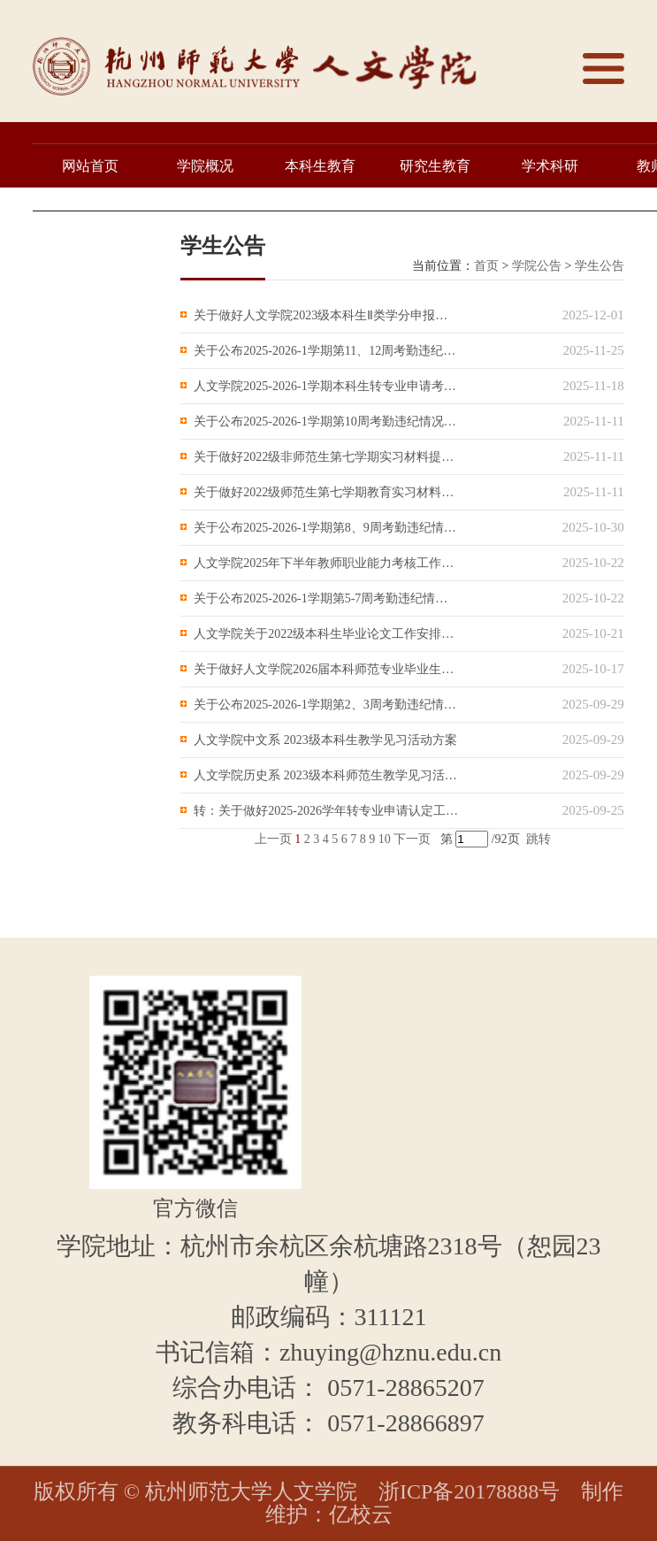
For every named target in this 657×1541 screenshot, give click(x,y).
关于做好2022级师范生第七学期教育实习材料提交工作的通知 (327, 492)
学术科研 (550, 165)
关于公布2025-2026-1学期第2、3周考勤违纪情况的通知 (327, 704)
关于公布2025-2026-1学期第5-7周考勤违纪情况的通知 (327, 598)
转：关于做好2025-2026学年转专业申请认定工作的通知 (327, 810)
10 (384, 839)
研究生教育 (435, 165)
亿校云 (361, 1514)
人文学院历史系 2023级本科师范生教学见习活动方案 (327, 775)
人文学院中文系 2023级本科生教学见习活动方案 (325, 740)
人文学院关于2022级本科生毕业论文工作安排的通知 (327, 633)
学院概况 (205, 165)
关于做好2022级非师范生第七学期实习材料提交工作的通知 (327, 457)
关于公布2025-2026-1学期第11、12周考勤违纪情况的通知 (327, 350)
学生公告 (599, 265)
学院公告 (537, 265)
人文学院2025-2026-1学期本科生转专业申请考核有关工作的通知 (327, 386)
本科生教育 (320, 165)
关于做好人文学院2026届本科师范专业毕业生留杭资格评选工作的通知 (327, 669)
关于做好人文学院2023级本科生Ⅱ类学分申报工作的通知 (327, 315)
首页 (486, 265)
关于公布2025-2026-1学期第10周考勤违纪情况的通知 (327, 421)
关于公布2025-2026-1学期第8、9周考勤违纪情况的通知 (327, 527)
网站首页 (90, 165)
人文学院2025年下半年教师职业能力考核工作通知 (327, 563)
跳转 (538, 839)
